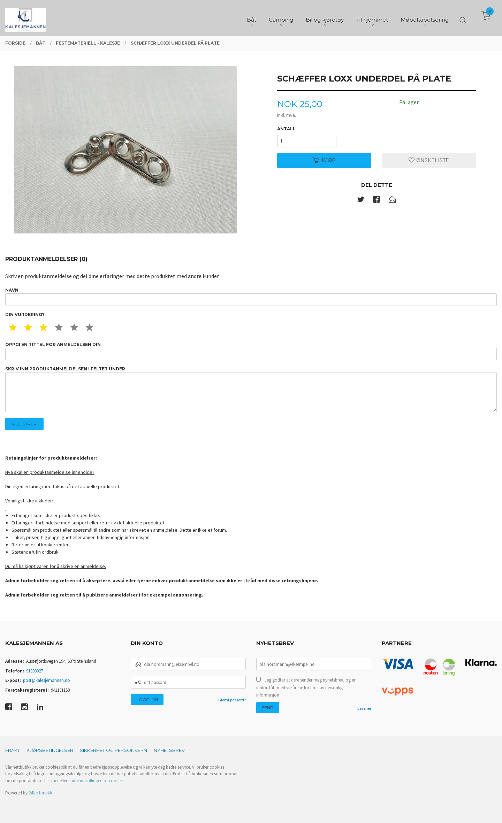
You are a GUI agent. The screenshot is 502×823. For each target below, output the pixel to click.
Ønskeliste (429, 160)
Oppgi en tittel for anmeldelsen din (251, 351)
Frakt (12, 750)
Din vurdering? (25, 314)
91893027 (34, 671)
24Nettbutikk (40, 793)
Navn (251, 296)
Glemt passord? (232, 699)
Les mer (364, 708)
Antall (286, 128)
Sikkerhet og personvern (113, 750)
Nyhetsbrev (169, 750)
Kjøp (324, 160)
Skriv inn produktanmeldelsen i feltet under (251, 389)
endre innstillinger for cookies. (96, 781)
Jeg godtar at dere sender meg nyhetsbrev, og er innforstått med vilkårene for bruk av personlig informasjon (305, 687)
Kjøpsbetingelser (49, 750)
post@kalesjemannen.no (46, 680)
